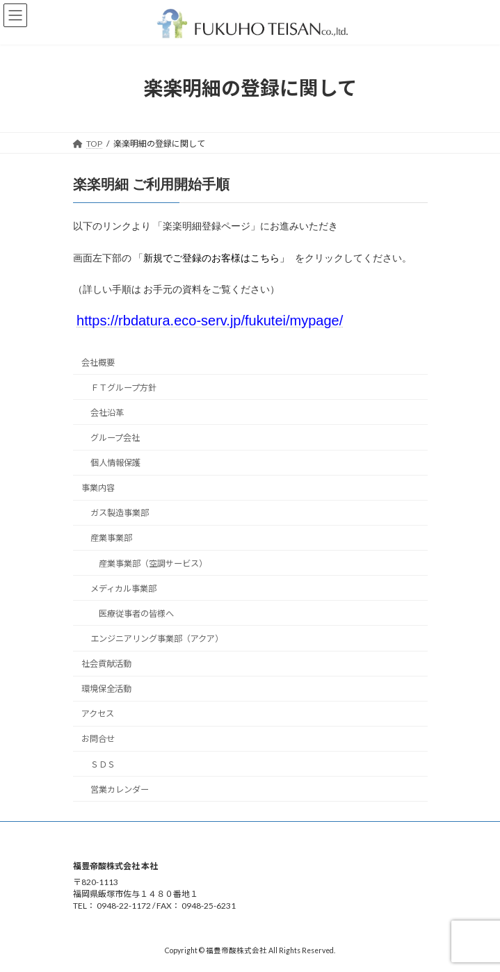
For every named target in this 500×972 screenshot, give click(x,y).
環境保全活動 (106, 688)
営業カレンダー (119, 789)
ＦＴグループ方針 (123, 387)
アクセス (97, 713)
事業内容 (98, 488)
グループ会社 (114, 437)
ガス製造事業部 (119, 513)
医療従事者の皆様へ (135, 613)
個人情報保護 (115, 462)
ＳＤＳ (102, 764)
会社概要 (98, 362)
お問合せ (98, 739)
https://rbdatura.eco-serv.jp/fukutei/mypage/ (209, 320)
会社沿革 (106, 412)
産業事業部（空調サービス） (152, 563)
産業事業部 (110, 538)
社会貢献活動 (106, 663)
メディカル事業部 (123, 588)
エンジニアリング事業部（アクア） (156, 638)
